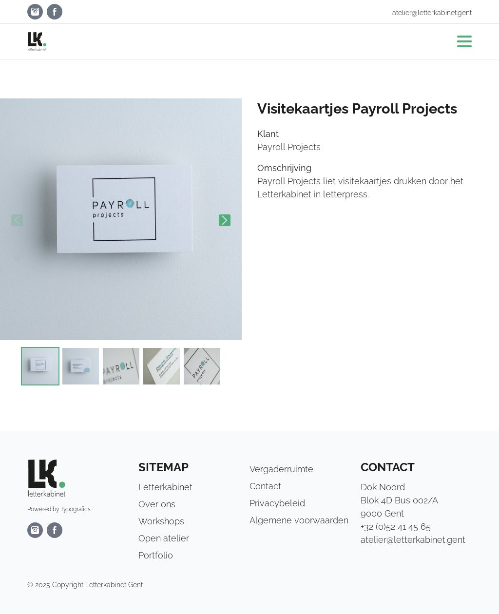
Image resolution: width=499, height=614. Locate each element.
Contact (265, 486)
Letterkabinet (165, 487)
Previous (17, 220)
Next (224, 220)
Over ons (156, 504)
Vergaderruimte (281, 469)
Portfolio (155, 555)
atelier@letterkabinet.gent (432, 13)
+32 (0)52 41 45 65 (396, 526)
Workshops (161, 521)
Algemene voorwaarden (299, 520)
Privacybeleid (277, 503)
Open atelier (163, 538)
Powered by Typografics (59, 509)
